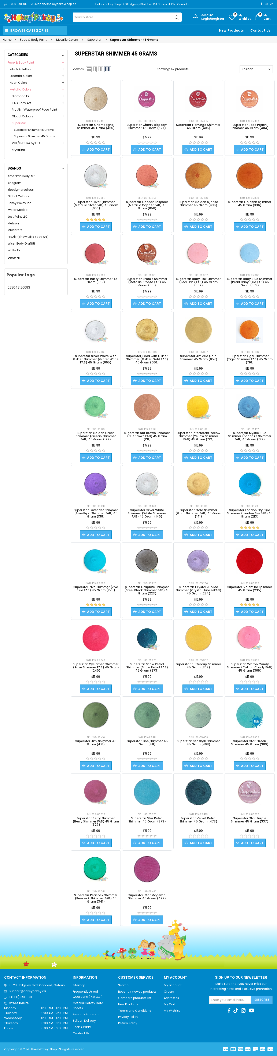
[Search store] (127, 17)
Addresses (171, 998)
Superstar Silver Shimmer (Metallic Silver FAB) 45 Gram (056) (95, 205)
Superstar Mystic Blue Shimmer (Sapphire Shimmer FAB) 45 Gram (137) (250, 436)
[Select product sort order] (256, 69)
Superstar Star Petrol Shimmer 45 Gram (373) (147, 820)
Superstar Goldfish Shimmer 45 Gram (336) (249, 203)
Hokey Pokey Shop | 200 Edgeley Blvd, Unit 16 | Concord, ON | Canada (142, 4)
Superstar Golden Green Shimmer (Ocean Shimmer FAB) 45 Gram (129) (96, 436)
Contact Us (260, 30)
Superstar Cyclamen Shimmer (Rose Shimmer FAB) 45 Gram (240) (96, 667)
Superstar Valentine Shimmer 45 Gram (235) (249, 588)
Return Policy (127, 1023)
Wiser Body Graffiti (21, 243)
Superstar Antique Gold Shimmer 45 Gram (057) (198, 357)
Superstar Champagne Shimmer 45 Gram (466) (96, 126)
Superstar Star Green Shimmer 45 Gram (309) (249, 742)
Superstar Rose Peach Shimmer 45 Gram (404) (250, 126)
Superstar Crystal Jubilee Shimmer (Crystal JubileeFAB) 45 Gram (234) (198, 590)
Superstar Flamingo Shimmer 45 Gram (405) (198, 126)
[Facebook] (261, 4)
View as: (78, 69)
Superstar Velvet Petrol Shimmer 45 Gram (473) (198, 820)
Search (123, 985)
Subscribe (261, 1000)
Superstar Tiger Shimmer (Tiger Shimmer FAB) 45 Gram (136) (250, 359)
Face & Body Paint (21, 62)
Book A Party (82, 1027)
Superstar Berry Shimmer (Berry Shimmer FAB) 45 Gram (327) (96, 821)
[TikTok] (271, 4)
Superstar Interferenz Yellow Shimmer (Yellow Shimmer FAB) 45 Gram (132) (198, 436)
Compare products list (134, 998)
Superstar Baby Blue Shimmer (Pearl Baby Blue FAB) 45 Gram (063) (249, 282)
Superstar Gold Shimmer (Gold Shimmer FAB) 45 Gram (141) (198, 513)
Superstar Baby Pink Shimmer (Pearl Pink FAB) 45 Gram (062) (198, 282)
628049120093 (19, 287)
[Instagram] (266, 4)
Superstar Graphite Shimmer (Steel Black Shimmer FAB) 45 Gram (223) (147, 590)
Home (7, 40)
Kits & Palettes (20, 69)
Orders (169, 991)
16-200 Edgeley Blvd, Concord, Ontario (37, 985)
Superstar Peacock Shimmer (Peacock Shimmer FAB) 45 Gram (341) (96, 898)
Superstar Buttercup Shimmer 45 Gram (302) (198, 665)
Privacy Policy (128, 1017)
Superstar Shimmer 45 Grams (34, 136)
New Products (231, 30)
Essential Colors (21, 76)
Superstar (19, 123)
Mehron (13, 223)
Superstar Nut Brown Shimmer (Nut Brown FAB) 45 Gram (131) (147, 436)
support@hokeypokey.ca (27, 991)
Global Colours (22, 116)
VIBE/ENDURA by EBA (26, 143)
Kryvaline (18, 150)
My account (173, 985)
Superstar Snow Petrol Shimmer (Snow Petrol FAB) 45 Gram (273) (147, 667)
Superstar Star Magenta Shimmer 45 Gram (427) (147, 896)
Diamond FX (21, 96)
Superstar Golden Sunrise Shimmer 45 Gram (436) (198, 203)
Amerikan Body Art (21, 176)
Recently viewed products (137, 991)
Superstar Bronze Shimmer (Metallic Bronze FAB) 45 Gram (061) (147, 282)
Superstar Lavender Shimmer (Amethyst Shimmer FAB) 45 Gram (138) (96, 513)
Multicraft (15, 230)
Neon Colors (18, 83)
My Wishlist (172, 1011)
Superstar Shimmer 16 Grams (34, 130)
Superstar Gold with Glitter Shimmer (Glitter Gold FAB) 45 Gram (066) (147, 359)
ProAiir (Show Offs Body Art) (28, 237)
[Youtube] (251, 1010)
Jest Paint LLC (18, 216)
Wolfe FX (14, 250)
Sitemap (79, 985)
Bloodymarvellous (21, 190)
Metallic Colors (20, 89)
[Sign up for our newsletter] (230, 1000)
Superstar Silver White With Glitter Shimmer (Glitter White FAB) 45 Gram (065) (95, 359)
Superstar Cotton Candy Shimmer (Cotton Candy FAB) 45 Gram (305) (249, 667)
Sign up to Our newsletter (241, 977)
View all (14, 258)
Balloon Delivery (84, 1020)
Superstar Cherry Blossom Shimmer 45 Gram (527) (147, 126)
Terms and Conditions (134, 1011)
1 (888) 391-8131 (20, 997)
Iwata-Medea (17, 210)
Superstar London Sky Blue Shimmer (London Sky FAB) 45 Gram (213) (250, 513)
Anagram (14, 183)
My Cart (170, 1004)
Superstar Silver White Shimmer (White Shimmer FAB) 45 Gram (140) (147, 513)
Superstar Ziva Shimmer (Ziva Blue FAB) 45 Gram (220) (95, 588)
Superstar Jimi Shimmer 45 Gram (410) (95, 742)
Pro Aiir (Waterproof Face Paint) (35, 109)
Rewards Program (86, 1014)
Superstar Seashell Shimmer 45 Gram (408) (198, 742)
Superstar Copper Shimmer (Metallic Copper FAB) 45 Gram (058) (147, 205)
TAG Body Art (21, 103)
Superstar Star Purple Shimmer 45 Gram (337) (249, 820)
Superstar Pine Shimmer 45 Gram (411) (147, 742)
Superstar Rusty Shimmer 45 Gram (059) (96, 280)
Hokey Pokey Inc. (20, 203)
